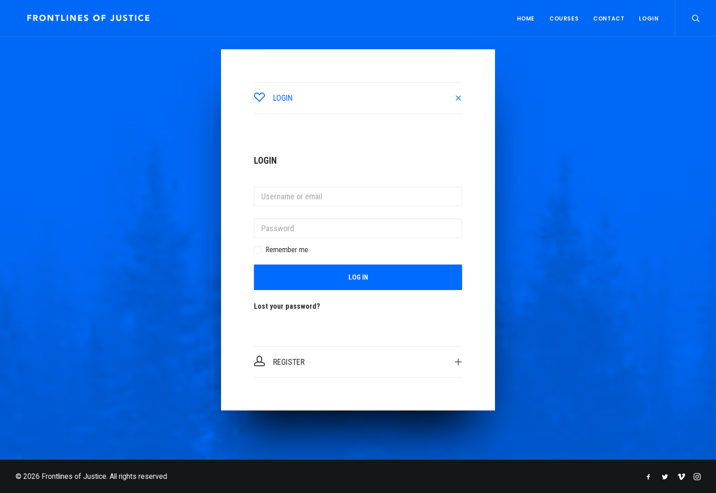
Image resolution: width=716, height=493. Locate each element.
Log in (358, 277)
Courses (564, 18)
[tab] (358, 98)
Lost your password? (287, 306)
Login (648, 18)
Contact (608, 18)
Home (526, 18)
